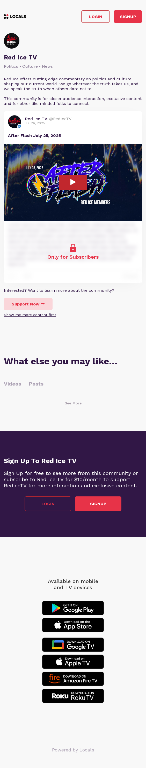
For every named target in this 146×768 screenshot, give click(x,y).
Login (95, 16)
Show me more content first (30, 315)
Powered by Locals (73, 749)
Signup (128, 16)
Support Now (28, 304)
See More (73, 403)
